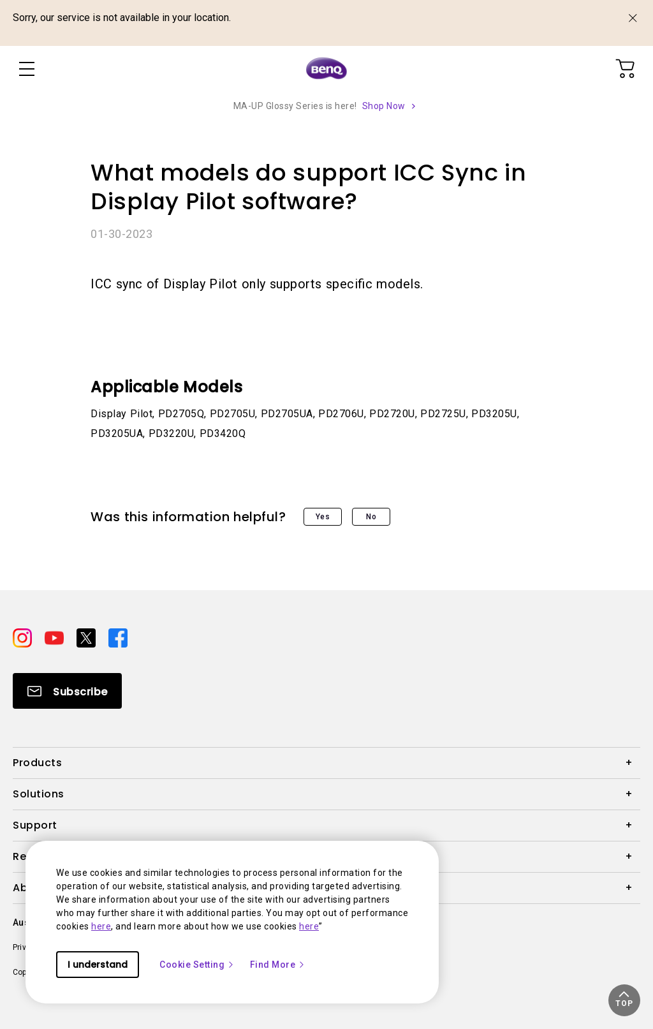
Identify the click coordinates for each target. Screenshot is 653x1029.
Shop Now (384, 106)
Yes (323, 516)
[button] (624, 1000)
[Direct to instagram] (23, 637)
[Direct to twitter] (87, 637)
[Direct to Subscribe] (67, 691)
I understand (98, 964)
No (371, 516)
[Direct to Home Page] (326, 69)
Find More (278, 964)
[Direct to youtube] (55, 637)
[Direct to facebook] (118, 637)
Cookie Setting (197, 964)
